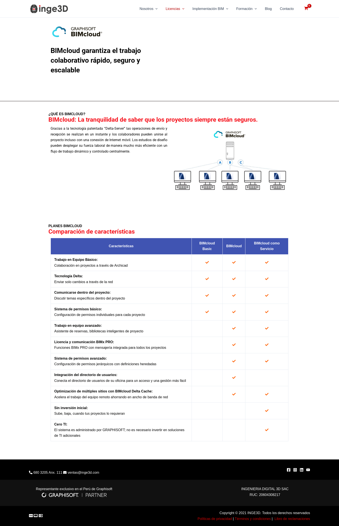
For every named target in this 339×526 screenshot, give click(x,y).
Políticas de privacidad (214, 519)
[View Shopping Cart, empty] (306, 9)
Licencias (180, 9)
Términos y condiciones (252, 519)
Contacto (287, 9)
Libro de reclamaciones (292, 519)
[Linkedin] (302, 470)
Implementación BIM (214, 9)
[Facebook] (289, 470)
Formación (249, 9)
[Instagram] (295, 470)
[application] (162, 9)
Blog (270, 9)
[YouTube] (308, 470)
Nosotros (155, 9)
